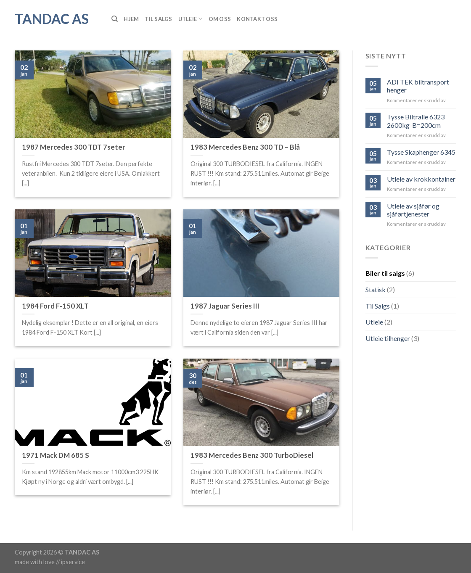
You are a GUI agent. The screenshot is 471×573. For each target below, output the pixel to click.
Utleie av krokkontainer (421, 179)
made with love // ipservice (50, 561)
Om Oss (220, 19)
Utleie (190, 19)
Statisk (375, 289)
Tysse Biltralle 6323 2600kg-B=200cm (416, 121)
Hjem (131, 19)
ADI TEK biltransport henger (418, 86)
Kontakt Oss (257, 19)
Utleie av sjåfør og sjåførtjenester (413, 210)
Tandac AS (52, 19)
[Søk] (114, 19)
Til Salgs (158, 19)
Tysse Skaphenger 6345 (421, 152)
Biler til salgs (385, 273)
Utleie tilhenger (387, 338)
